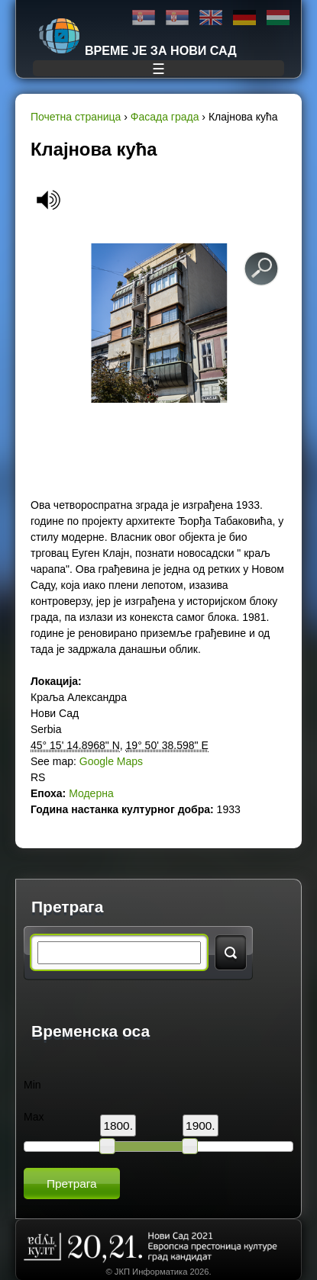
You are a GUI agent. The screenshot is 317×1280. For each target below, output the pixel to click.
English (210, 18)
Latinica (177, 18)
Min (32, 1085)
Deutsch (244, 18)
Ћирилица (143, 18)
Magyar (278, 18)
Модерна (91, 793)
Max (34, 1117)
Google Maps (111, 761)
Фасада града (165, 117)
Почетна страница (76, 117)
